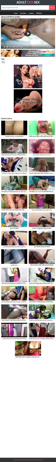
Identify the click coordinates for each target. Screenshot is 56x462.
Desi (3, 62)
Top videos (23, 13)
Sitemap (41, 459)
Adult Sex (28, 2)
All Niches (39, 13)
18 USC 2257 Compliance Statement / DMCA (25, 459)
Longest (31, 13)
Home (15, 13)
